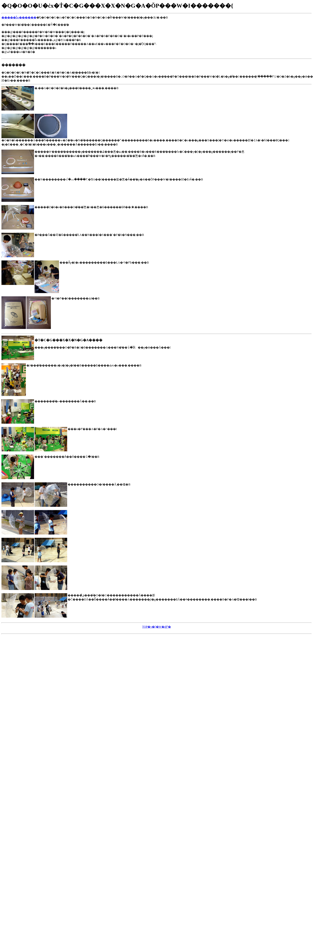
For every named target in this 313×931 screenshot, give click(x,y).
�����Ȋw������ (18, 17)
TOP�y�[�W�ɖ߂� (156, 626)
